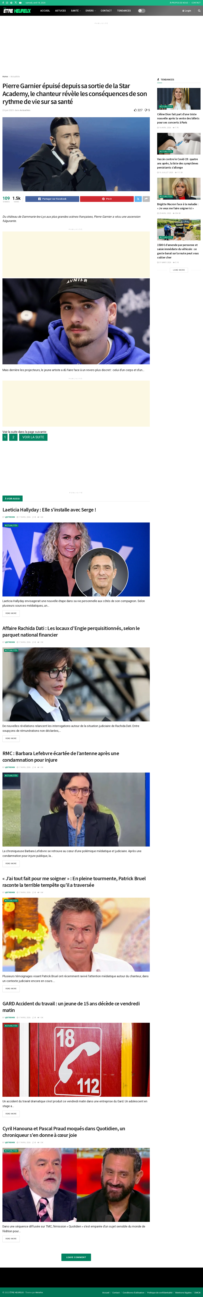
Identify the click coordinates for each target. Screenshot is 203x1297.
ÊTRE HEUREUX (17, 1292)
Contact (106, 10)
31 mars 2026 (164, 262)
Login (187, 10)
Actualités (15, 76)
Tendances (124, 10)
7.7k (176, 128)
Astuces (60, 10)
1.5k (40, 643)
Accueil (45, 10)
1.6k (40, 518)
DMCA (197, 1292)
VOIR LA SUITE (33, 438)
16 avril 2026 (164, 128)
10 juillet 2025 (165, 172)
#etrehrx (39, 1292)
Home (5, 76)
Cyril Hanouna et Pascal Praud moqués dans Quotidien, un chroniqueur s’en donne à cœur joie (63, 1132)
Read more (11, 614)
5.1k (176, 262)
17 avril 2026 (23, 518)
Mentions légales (183, 1292)
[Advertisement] (101, 48)
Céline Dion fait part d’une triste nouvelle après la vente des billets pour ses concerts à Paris (178, 118)
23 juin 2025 (8, 110)
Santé (75, 10)
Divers (90, 10)
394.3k (177, 213)
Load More (179, 270)
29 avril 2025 (164, 213)
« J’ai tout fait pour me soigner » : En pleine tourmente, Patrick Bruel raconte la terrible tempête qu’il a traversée (74, 881)
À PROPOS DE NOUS (179, 3)
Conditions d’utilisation (133, 1292)
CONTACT (196, 3)
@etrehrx (10, 518)
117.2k (179, 172)
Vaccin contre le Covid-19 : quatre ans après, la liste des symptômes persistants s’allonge (177, 163)
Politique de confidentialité (159, 1292)
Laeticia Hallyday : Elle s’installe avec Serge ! (49, 510)
